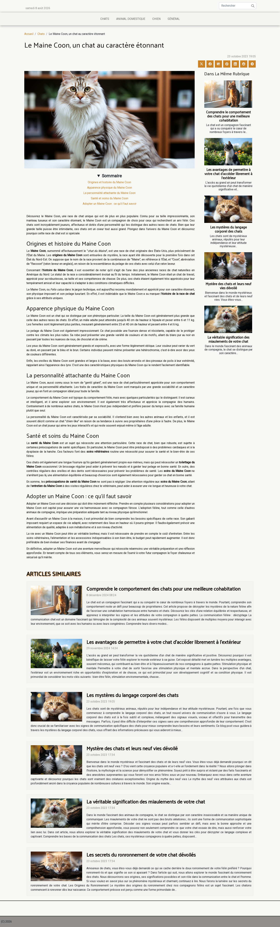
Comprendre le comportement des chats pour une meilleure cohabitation (228, 116)
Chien (156, 19)
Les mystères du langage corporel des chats (228, 229)
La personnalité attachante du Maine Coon (109, 193)
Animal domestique (130, 19)
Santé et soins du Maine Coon (109, 198)
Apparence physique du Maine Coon (109, 187)
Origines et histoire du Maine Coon (109, 182)
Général (174, 19)
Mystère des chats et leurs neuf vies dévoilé (228, 286)
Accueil (28, 34)
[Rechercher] (237, 5)
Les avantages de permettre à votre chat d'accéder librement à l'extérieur (228, 173)
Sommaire (112, 175)
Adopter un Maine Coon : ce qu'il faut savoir (109, 203)
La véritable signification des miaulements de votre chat (228, 339)
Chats (104, 19)
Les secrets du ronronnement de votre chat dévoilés (141, 854)
